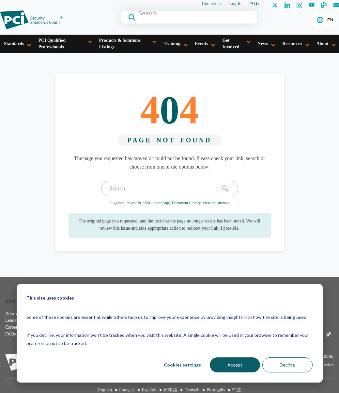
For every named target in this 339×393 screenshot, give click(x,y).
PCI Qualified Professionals (52, 43)
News (262, 43)
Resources (292, 43)
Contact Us (212, 4)
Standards (14, 43)
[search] (225, 188)
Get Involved (230, 43)
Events (201, 43)
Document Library (186, 203)
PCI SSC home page (154, 203)
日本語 (170, 389)
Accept (234, 365)
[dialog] (170, 333)
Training (171, 43)
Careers (12, 327)
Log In (235, 4)
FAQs (253, 4)
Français (126, 389)
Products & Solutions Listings (120, 43)
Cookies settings (182, 365)
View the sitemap (215, 203)
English (105, 389)
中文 (236, 389)
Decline (287, 365)
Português (216, 389)
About (322, 43)
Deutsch (191, 389)
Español (149, 389)
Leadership (15, 320)
